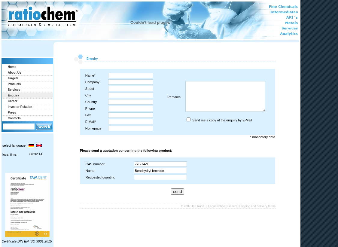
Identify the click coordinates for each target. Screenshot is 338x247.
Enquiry (13, 95)
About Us (14, 72)
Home (12, 67)
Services (14, 89)
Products (14, 84)
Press (12, 112)
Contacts (14, 118)
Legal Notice (216, 206)
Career (12, 101)
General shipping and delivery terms (251, 206)
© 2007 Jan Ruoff (193, 206)
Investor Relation (20, 106)
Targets (13, 78)
